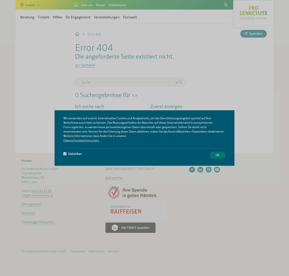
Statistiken (72, 154)
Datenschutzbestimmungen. (81, 140)
